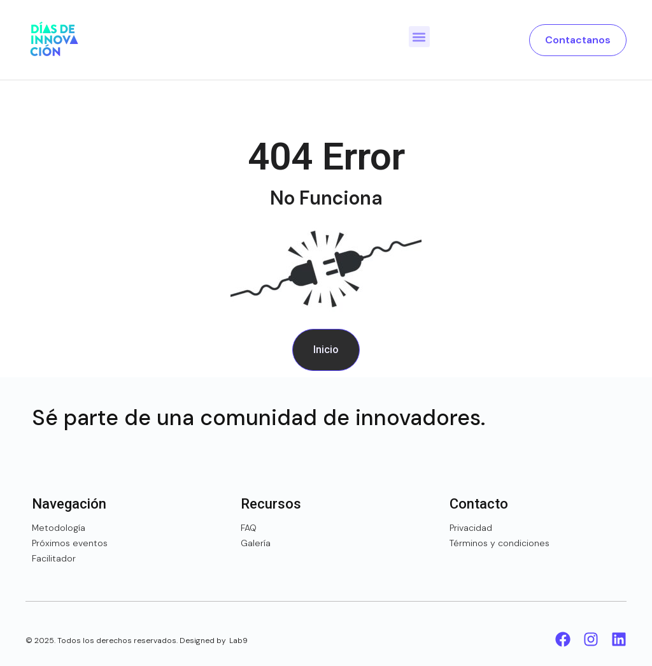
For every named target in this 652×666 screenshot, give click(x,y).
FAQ (249, 527)
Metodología (58, 527)
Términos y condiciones (499, 543)
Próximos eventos (70, 543)
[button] (419, 36)
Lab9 (238, 640)
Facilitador (54, 558)
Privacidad (471, 527)
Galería (256, 543)
